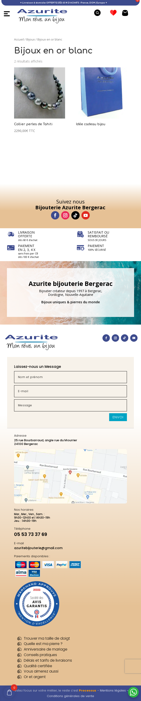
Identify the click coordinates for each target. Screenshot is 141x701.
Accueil (19, 39)
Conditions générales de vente (70, 696)
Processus (87, 690)
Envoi (118, 417)
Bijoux (30, 39)
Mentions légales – (114, 690)
